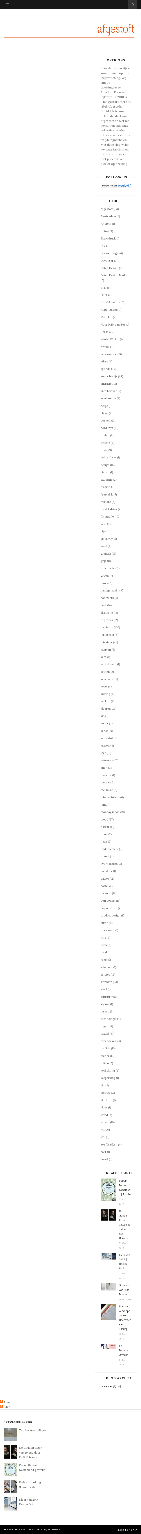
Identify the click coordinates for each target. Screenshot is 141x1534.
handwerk (107, 598)
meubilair (107, 790)
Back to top (127, 1529)
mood (104, 819)
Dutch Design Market (115, 275)
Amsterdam (108, 216)
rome (104, 945)
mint (104, 804)
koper (104, 723)
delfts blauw (108, 457)
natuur (105, 827)
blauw (104, 413)
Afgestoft (107, 209)
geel (103, 524)
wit (103, 1129)
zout (103, 1152)
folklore (106, 502)
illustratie (107, 612)
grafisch (106, 553)
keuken (105, 701)
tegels (105, 1026)
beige (104, 406)
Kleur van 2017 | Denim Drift (124, 1261)
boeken (106, 420)
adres (104, 361)
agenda (105, 369)
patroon (106, 893)
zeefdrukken (109, 1144)
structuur (107, 997)
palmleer (106, 871)
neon (104, 834)
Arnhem (106, 223)
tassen (105, 1011)
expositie (107, 479)
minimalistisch (110, 797)
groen (105, 575)
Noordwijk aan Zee (113, 324)
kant (103, 657)
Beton (105, 231)
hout (103, 605)
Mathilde (106, 317)
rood (104, 952)
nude (104, 841)
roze (104, 959)
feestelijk (107, 494)
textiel (105, 1033)
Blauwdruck (108, 238)
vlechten (106, 1100)
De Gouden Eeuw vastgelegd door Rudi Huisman (124, 1224)
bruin (104, 450)
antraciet (107, 383)
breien (105, 435)
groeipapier (108, 568)
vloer (104, 1107)
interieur (106, 642)
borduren (107, 428)
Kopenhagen (109, 309)
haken (105, 583)
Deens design (110, 253)
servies (105, 974)
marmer (106, 775)
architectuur (109, 391)
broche (105, 442)
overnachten (109, 863)
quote (104, 923)
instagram (107, 634)
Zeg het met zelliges (32, 1430)
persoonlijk (108, 900)
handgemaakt (110, 590)
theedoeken (109, 1041)
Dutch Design (109, 268)
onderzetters (109, 849)
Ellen (7, 1407)
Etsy (103, 287)
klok (103, 716)
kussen (105, 745)
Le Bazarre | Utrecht (125, 1350)
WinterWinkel (110, 339)
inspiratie (107, 627)
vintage (106, 1092)
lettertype (107, 760)
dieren (105, 472)
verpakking (108, 1078)
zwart (104, 1159)
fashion (105, 487)
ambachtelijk (109, 376)
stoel (104, 989)
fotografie (107, 516)
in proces (107, 620)
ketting (105, 694)
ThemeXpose (33, 1529)
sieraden (106, 982)
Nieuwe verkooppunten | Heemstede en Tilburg (125, 1318)
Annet (8, 1402)
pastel (105, 886)
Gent (104, 295)
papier (105, 878)
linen (104, 767)
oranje (105, 856)
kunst (104, 731)
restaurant (108, 930)
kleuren (106, 708)
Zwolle (105, 346)
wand (104, 1115)
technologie (108, 1019)
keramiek (107, 679)
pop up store (109, 908)
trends (105, 1056)
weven (105, 1122)
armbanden (108, 398)
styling (105, 1004)
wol (103, 1137)
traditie (105, 1048)
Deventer (107, 260)
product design (110, 915)
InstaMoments (110, 302)
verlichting (108, 1070)
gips (103, 531)
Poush (105, 332)
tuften (105, 1063)
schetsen (107, 967)
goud (104, 546)
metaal (105, 782)
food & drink (109, 509)
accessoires (108, 354)
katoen (105, 671)
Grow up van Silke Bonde (124, 1290)
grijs (103, 561)
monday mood (110, 812)
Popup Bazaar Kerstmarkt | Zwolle (125, 1187)
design (105, 465)
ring (103, 937)
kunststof (107, 738)
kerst (104, 686)
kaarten (106, 649)
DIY (103, 246)
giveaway (107, 538)
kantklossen (108, 664)
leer (103, 753)
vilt (103, 1085)
